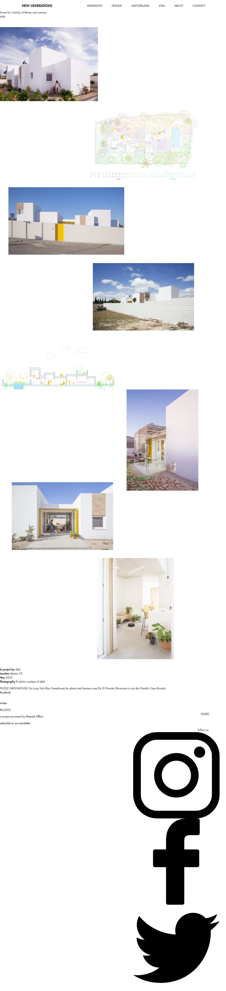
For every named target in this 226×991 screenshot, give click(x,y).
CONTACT (199, 6)
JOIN (162, 6)
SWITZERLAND (140, 6)
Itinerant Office (34, 716)
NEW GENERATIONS (37, 6)
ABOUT (178, 6)
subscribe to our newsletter (15, 723)
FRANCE (117, 6)
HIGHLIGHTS (94, 6)
